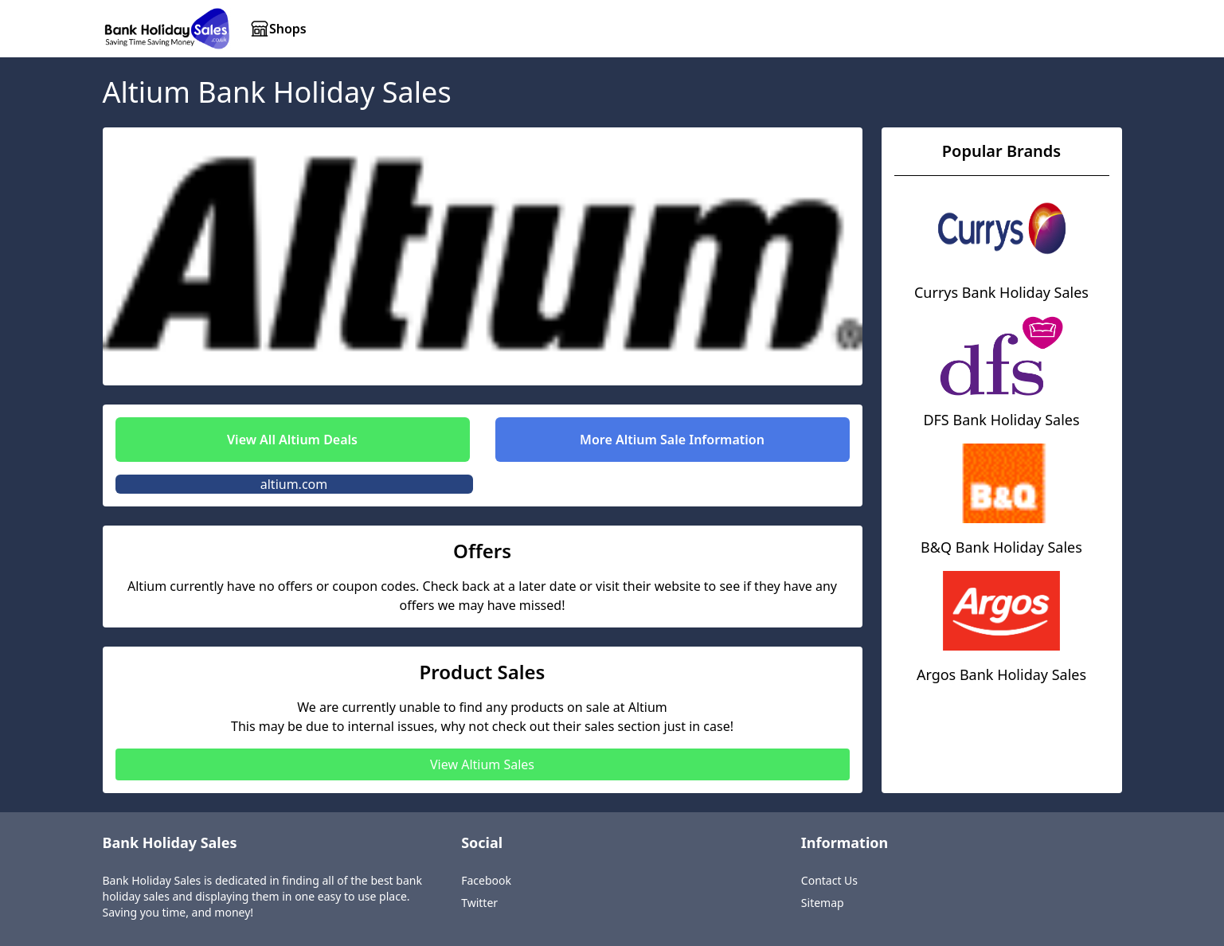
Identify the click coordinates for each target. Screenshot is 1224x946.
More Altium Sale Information (672, 439)
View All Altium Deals (292, 439)
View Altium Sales (482, 764)
